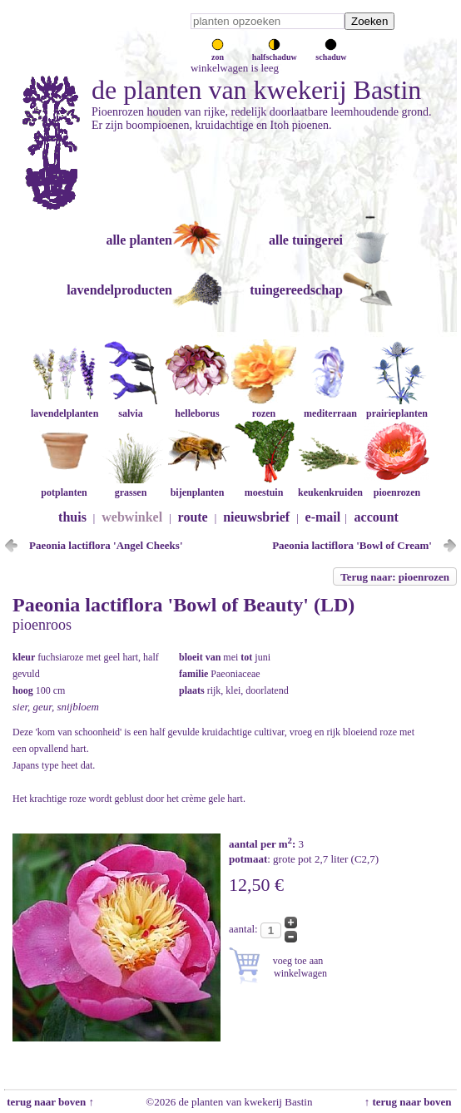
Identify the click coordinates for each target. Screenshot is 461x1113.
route (193, 517)
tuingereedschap (296, 290)
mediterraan (330, 407)
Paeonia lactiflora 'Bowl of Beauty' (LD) (183, 605)
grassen (130, 486)
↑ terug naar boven (410, 1102)
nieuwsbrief (256, 517)
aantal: (244, 929)
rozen (263, 407)
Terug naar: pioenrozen (394, 577)
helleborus (197, 407)
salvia (130, 407)
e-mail (323, 517)
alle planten (139, 240)
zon (217, 52)
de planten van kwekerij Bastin (256, 90)
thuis (72, 517)
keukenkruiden (330, 486)
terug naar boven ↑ (49, 1102)
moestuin (263, 486)
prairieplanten (396, 407)
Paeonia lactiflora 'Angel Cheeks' (106, 545)
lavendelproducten (119, 290)
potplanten (64, 486)
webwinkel (132, 517)
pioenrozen (396, 486)
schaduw (330, 52)
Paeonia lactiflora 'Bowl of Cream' (352, 545)
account (376, 517)
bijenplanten (197, 486)
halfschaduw (274, 52)
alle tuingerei (306, 240)
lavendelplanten (64, 407)
